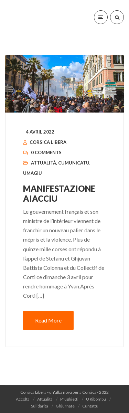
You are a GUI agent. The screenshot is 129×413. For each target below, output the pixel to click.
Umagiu (32, 173)
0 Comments (46, 152)
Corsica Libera (48, 142)
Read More (48, 320)
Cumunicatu (73, 163)
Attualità (43, 163)
